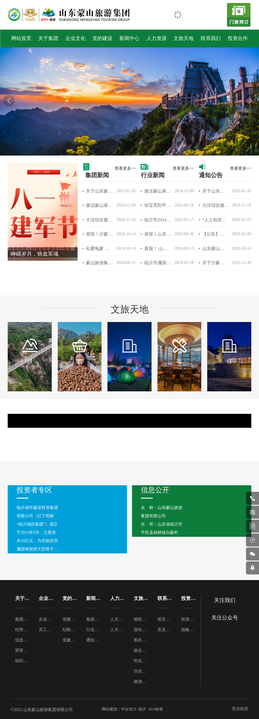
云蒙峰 (160, 417)
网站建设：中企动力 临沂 (124, 709)
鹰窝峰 (38, 424)
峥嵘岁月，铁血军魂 (35, 254)
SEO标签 (155, 709)
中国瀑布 (38, 417)
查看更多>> (125, 168)
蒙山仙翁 (160, 424)
